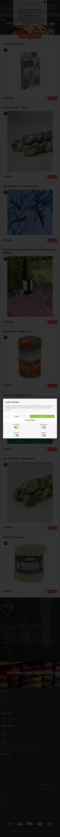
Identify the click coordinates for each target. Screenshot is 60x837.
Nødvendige (16, 426)
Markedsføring (43, 426)
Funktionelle (16, 434)
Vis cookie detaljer (30, 420)
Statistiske (43, 434)
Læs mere (8, 409)
